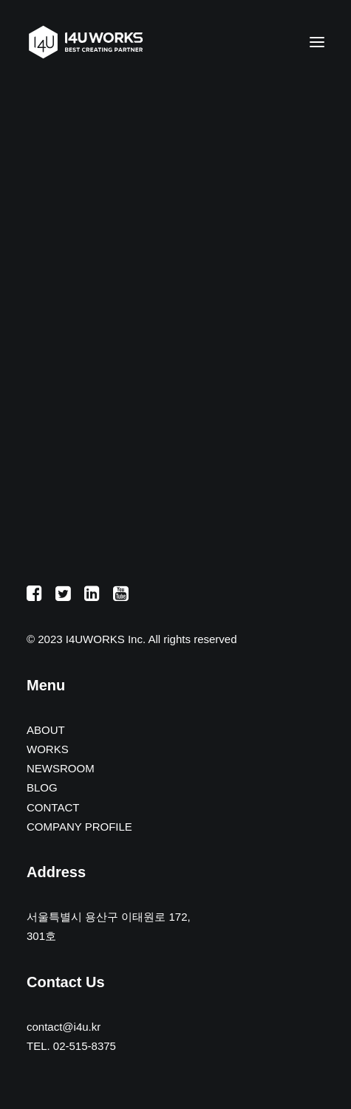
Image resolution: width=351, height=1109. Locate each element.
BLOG (42, 787)
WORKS (48, 749)
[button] (317, 42)
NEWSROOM (61, 768)
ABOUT (46, 730)
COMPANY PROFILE (79, 826)
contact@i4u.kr (63, 1026)
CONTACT (53, 807)
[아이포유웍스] (86, 42)
